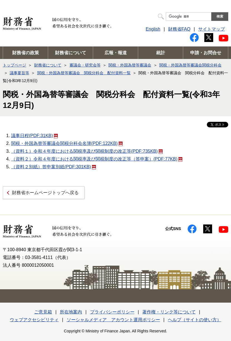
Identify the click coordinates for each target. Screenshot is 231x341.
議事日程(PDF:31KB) (34, 135)
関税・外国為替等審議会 (129, 65)
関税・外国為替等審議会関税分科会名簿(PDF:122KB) (67, 143)
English (153, 29)
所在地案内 (71, 312)
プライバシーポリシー (112, 312)
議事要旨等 (19, 73)
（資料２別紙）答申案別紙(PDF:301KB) (53, 166)
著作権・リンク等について (169, 312)
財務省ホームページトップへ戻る (45, 192)
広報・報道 (116, 52)
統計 (160, 52)
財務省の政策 (25, 52)
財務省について (70, 52)
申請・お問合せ (205, 52)
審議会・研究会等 (85, 65)
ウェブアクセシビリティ (34, 319)
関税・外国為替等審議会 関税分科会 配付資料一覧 (84, 73)
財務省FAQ (179, 29)
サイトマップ (211, 29)
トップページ (14, 65)
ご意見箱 (43, 312)
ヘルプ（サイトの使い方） (194, 319)
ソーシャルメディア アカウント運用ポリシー (113, 319)
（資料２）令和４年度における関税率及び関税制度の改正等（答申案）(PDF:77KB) (96, 159)
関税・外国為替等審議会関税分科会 (190, 65)
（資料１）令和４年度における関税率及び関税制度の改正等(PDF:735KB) (87, 151)
